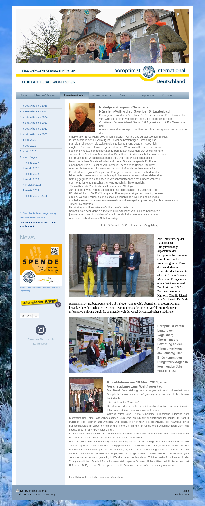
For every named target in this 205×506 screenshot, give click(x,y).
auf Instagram (40, 343)
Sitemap (42, 490)
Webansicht (182, 494)
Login (185, 490)
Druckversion (26, 490)
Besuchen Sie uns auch (41, 339)
